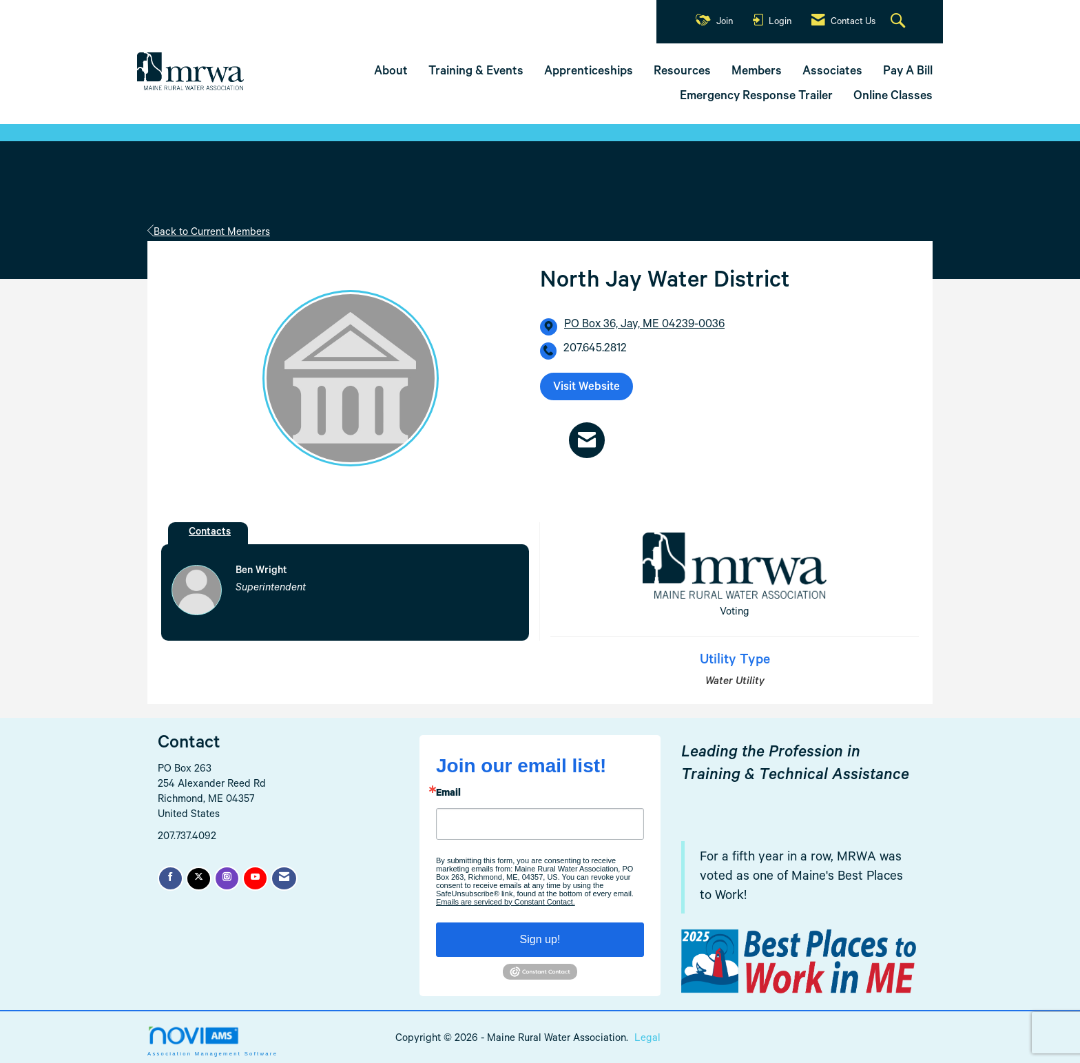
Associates (832, 72)
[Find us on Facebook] (170, 878)
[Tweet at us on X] (198, 879)
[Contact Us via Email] (284, 878)
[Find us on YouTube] (255, 878)
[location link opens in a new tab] (644, 326)
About (391, 72)
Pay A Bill (908, 72)
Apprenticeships (588, 72)
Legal (647, 1039)
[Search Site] (899, 22)
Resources (682, 72)
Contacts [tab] (210, 533)
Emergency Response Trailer (756, 97)
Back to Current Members (208, 233)
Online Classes (893, 97)
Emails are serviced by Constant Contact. (505, 902)
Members (756, 72)
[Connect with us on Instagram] (227, 878)
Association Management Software (212, 1041)
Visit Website (586, 388)
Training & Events (475, 72)
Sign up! (540, 939)
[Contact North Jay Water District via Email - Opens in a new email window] (587, 440)
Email (448, 794)
